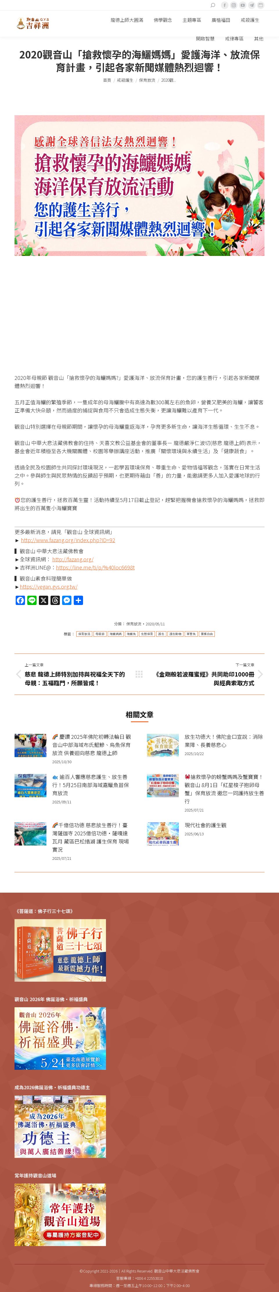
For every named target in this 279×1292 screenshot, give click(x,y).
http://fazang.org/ (72, 559)
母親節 (100, 634)
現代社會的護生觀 (205, 825)
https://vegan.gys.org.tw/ (49, 586)
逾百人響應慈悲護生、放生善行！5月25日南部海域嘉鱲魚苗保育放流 (90, 785)
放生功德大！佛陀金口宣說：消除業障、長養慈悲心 (224, 740)
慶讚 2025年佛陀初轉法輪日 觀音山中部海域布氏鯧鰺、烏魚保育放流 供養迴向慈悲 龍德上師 (91, 745)
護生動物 (175, 634)
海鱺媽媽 (116, 634)
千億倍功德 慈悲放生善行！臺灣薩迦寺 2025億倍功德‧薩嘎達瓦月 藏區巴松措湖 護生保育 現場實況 (90, 837)
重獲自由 (207, 634)
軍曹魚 (191, 634)
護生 (161, 634)
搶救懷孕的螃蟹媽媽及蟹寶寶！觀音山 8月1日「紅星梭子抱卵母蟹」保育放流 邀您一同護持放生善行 (224, 789)
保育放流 (133, 624)
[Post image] (30, 745)
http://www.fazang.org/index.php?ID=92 (68, 540)
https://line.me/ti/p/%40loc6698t (95, 567)
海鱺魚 (131, 634)
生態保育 (147, 634)
